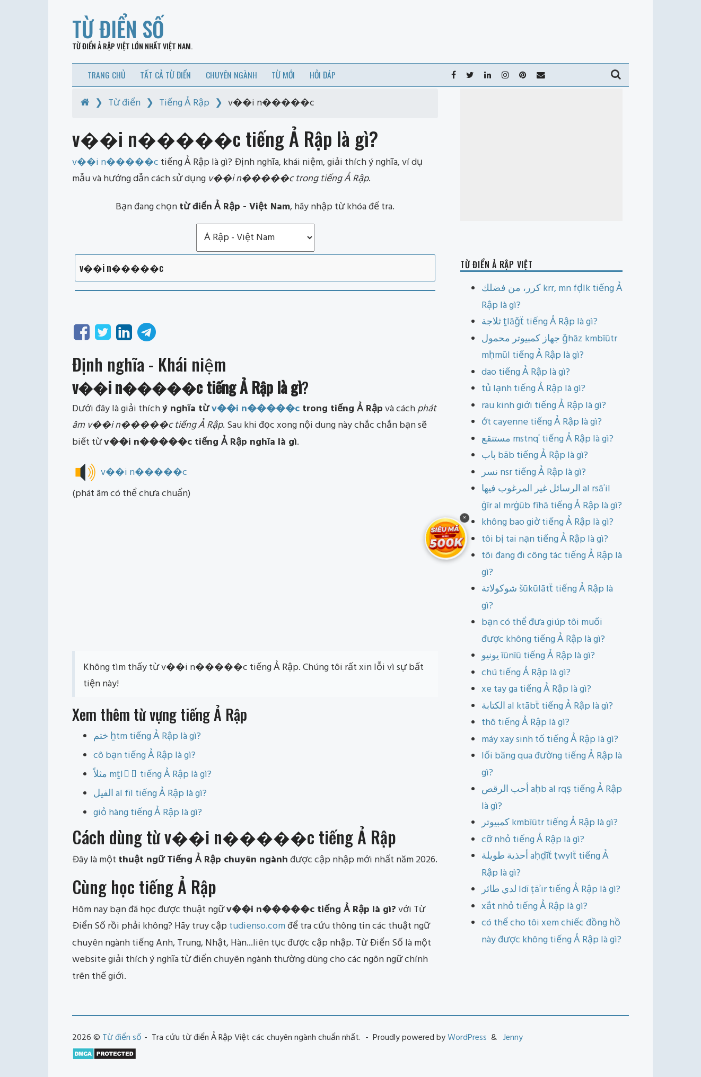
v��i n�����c (256, 409)
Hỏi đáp (323, 74)
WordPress (467, 1038)
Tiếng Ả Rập (184, 103)
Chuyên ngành (231, 74)
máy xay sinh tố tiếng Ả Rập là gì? (549, 739)
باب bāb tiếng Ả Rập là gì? (534, 455)
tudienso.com (257, 926)
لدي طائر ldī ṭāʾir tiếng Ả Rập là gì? (550, 889)
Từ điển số (118, 29)
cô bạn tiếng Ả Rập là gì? (144, 755)
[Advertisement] (255, 576)
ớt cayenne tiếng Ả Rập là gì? (541, 422)
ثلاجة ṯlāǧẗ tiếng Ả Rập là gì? (539, 322)
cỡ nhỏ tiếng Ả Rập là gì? (532, 840)
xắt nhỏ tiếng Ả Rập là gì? (534, 906)
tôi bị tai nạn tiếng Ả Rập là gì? (544, 539)
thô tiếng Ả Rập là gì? (525, 722)
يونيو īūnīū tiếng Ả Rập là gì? (538, 656)
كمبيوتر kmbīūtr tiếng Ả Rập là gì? (549, 823)
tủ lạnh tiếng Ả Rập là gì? (533, 388)
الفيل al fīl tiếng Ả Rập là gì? (150, 793)
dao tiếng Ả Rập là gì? (525, 372)
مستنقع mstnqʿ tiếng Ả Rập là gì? (547, 439)
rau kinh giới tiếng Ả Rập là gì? (543, 405)
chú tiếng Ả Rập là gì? (526, 673)
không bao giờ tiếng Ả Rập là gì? (547, 522)
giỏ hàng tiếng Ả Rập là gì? (147, 812)
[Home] (85, 103)
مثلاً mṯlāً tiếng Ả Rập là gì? (152, 774)
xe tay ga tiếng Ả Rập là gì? (536, 689)
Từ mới (283, 74)
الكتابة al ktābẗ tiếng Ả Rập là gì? (547, 706)
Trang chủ (106, 74)
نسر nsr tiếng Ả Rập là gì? (533, 472)
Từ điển (124, 103)
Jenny (513, 1038)
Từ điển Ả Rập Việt (101, 45)
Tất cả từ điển (165, 74)
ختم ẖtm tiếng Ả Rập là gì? (147, 736)
